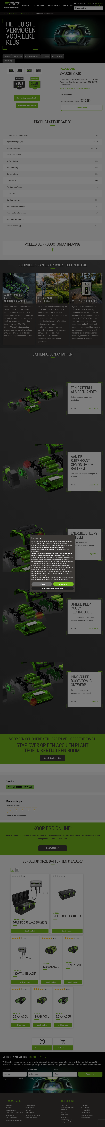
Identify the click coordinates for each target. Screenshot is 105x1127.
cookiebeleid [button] (35, 551)
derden (33, 555)
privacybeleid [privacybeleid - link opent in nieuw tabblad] (50, 543)
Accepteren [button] (63, 584)
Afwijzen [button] (42, 584)
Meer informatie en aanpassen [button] (52, 588)
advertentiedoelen (67, 561)
